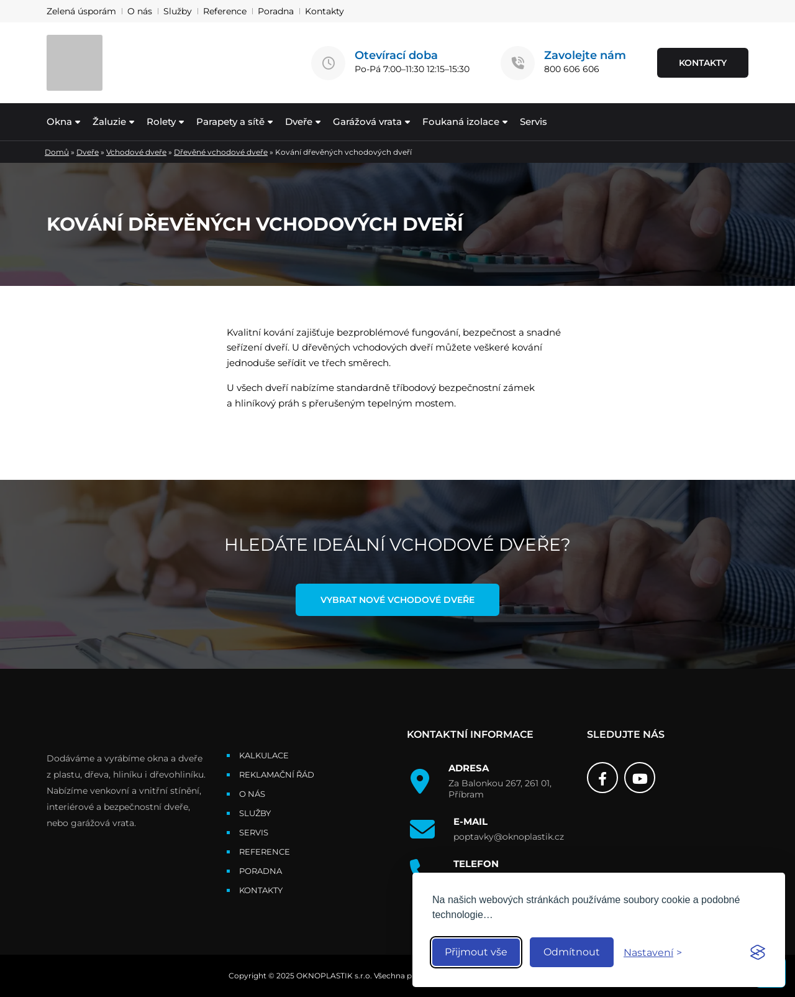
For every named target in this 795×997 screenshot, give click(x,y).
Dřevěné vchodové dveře (221, 152)
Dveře (298, 121)
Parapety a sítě (230, 121)
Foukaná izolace (460, 121)
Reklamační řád (276, 774)
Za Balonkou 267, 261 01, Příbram (500, 789)
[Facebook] (602, 777)
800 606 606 (571, 69)
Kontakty (324, 11)
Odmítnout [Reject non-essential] (571, 952)
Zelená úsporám (81, 11)
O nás (139, 11)
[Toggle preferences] (653, 952)
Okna (59, 121)
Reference (225, 11)
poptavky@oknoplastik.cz (508, 836)
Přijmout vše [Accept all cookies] (476, 952)
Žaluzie (109, 121)
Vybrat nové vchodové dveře (397, 599)
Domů (57, 152)
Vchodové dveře (136, 152)
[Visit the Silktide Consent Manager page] (757, 952)
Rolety (161, 121)
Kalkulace (264, 755)
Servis (533, 121)
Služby (177, 11)
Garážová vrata (367, 121)
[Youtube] (639, 777)
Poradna (276, 11)
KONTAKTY (703, 62)
